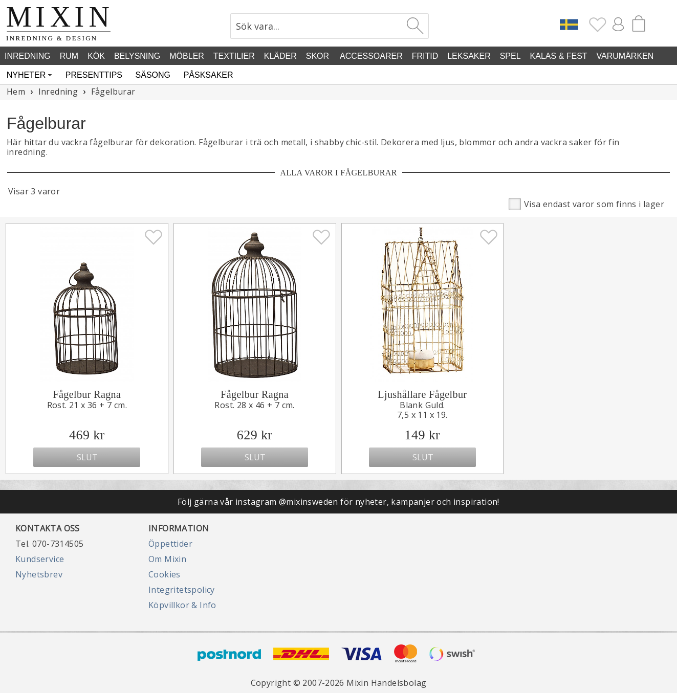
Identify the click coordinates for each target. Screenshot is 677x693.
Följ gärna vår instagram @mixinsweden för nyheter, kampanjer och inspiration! (338, 501)
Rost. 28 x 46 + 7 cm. (254, 405)
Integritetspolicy (181, 589)
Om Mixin (167, 559)
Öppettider (170, 543)
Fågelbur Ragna (87, 394)
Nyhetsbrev (38, 574)
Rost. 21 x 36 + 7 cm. (87, 405)
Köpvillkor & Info (182, 605)
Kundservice (39, 559)
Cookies (164, 574)
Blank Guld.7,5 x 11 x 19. (422, 409)
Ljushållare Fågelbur (422, 394)
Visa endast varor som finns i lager (586, 203)
